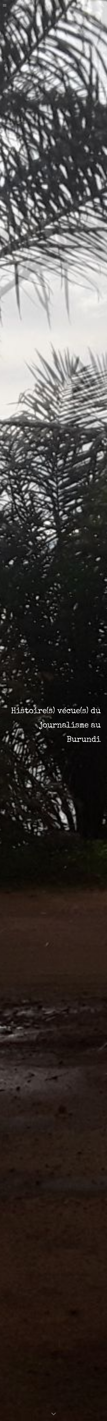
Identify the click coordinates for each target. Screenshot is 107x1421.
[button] (4, 5)
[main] (53, 710)
